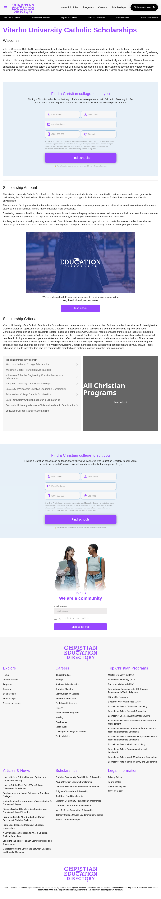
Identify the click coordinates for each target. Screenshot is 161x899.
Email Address (60, 607)
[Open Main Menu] (6, 7)
